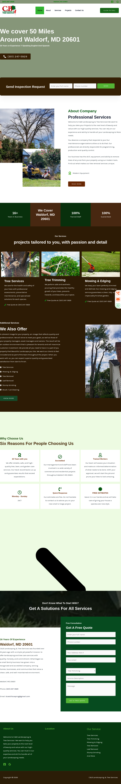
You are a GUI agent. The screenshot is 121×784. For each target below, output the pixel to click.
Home (40, 10)
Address (69, 648)
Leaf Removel (92, 749)
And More (91, 756)
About (48, 10)
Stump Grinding (93, 752)
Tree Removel (92, 746)
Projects (68, 10)
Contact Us (78, 10)
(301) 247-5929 (12, 689)
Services (58, 10)
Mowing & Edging (94, 742)
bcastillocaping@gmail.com (18, 696)
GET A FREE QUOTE (77, 701)
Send (106, 86)
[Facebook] (112, 2)
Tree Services (92, 735)
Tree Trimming (93, 739)
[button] (109, 10)
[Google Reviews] (117, 2)
